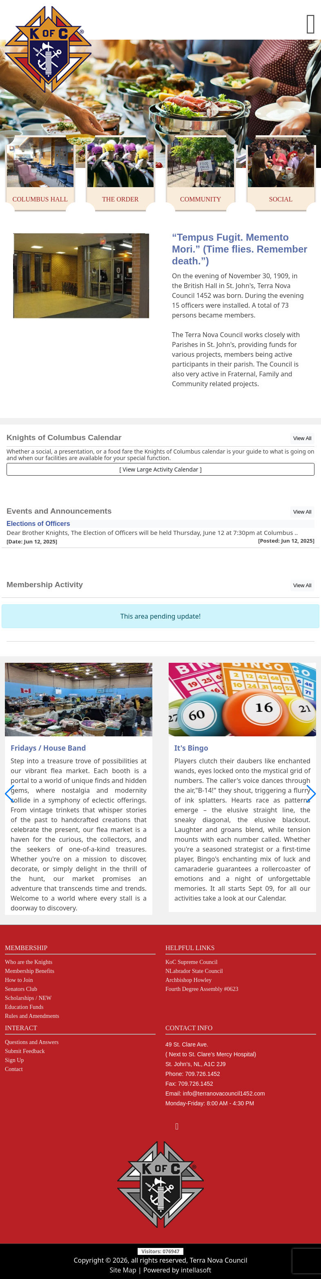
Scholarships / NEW (28, 998)
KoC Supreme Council (191, 962)
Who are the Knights (28, 962)
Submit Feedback (25, 1051)
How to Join (19, 980)
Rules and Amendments (32, 1016)
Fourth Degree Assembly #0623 (201, 989)
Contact (14, 1069)
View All (302, 438)
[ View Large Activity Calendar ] (160, 469)
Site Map (123, 1270)
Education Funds (24, 1007)
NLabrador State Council (194, 971)
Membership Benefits (29, 971)
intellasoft (196, 1270)
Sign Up (14, 1060)
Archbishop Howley (188, 980)
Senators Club (21, 989)
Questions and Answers (31, 1042)
